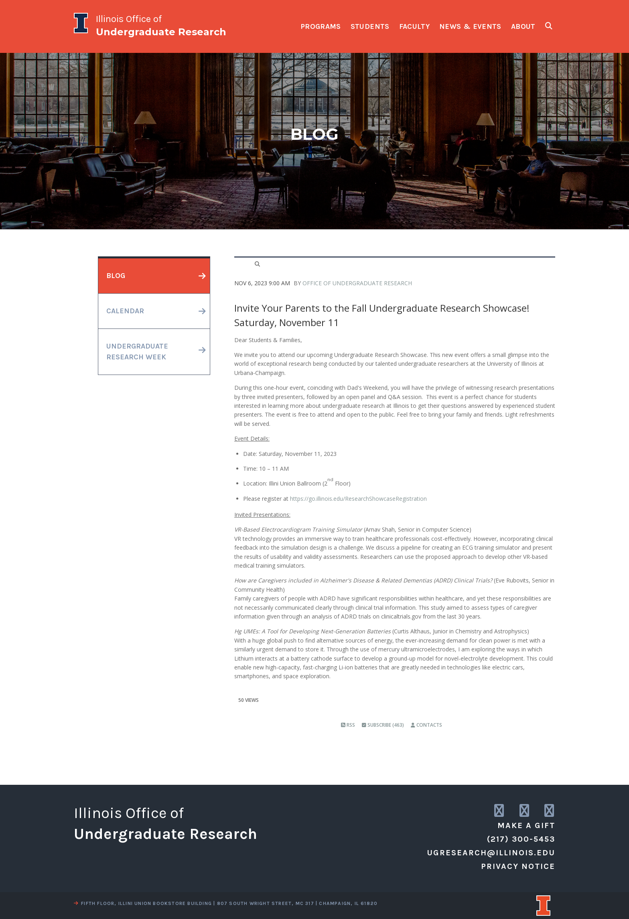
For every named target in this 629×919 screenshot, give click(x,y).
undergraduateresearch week (137, 351)
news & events (470, 26)
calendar (125, 310)
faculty (414, 26)
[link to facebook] (549, 811)
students (370, 26)
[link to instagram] (499, 811)
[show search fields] (548, 26)
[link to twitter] (524, 811)
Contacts (426, 724)
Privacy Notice (518, 866)
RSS (348, 724)
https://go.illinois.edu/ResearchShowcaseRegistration (358, 498)
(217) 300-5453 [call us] (521, 839)
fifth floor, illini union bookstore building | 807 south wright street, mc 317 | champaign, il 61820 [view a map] (225, 903)
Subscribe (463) (383, 724)
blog (115, 275)
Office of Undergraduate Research (357, 283)
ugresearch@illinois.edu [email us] (491, 852)
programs (320, 26)
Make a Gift (526, 825)
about (523, 26)
